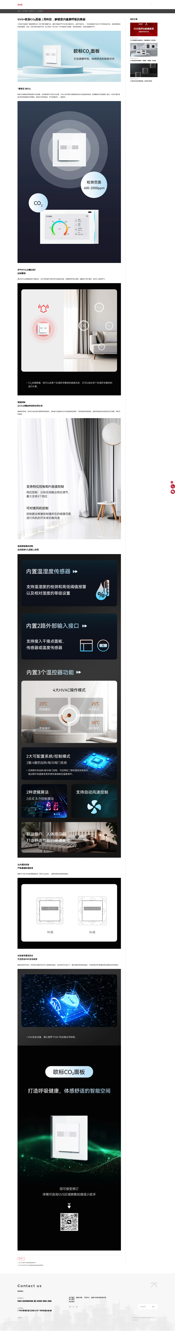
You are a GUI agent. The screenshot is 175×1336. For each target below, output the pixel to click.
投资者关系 (119, 4)
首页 (50, 4)
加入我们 (134, 4)
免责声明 (20, 1323)
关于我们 (62, 4)
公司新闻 (40, 11)
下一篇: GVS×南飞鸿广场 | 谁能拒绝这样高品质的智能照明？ (37, 1269)
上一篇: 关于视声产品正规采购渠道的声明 (31, 1265)
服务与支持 (104, 4)
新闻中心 (33, 11)
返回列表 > (22, 1259)
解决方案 (75, 4)
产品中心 (89, 4)
